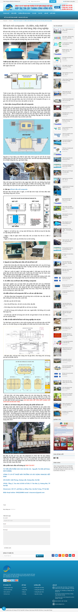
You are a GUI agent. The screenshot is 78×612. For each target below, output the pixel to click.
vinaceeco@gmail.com (59, 604)
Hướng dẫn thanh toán (39, 589)
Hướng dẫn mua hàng (39, 587)
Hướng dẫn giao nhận (39, 591)
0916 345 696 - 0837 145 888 (61, 601)
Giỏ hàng (24, 594)
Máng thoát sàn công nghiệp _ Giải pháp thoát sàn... (67, 230)
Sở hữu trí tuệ (7, 594)
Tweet (4, 504)
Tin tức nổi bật (58, 25)
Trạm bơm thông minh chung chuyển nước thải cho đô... (67, 305)
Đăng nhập (24, 589)
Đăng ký (24, 591)
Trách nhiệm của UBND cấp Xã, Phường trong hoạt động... (67, 208)
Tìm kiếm (24, 587)
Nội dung (5, 529)
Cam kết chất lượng (8, 589)
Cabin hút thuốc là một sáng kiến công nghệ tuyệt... (67, 313)
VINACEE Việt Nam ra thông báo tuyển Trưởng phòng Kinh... (67, 335)
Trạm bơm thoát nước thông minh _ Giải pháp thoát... (67, 263)
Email (4, 523)
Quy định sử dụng (38, 594)
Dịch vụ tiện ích (7, 591)
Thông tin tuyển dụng (8, 587)
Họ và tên (5, 518)
